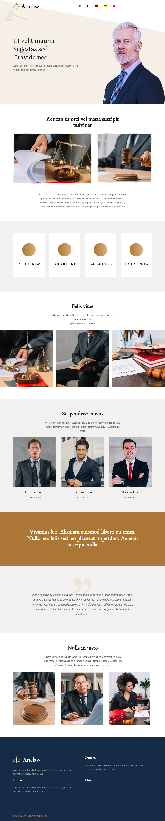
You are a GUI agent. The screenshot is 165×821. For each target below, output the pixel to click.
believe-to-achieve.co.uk (38, 816)
